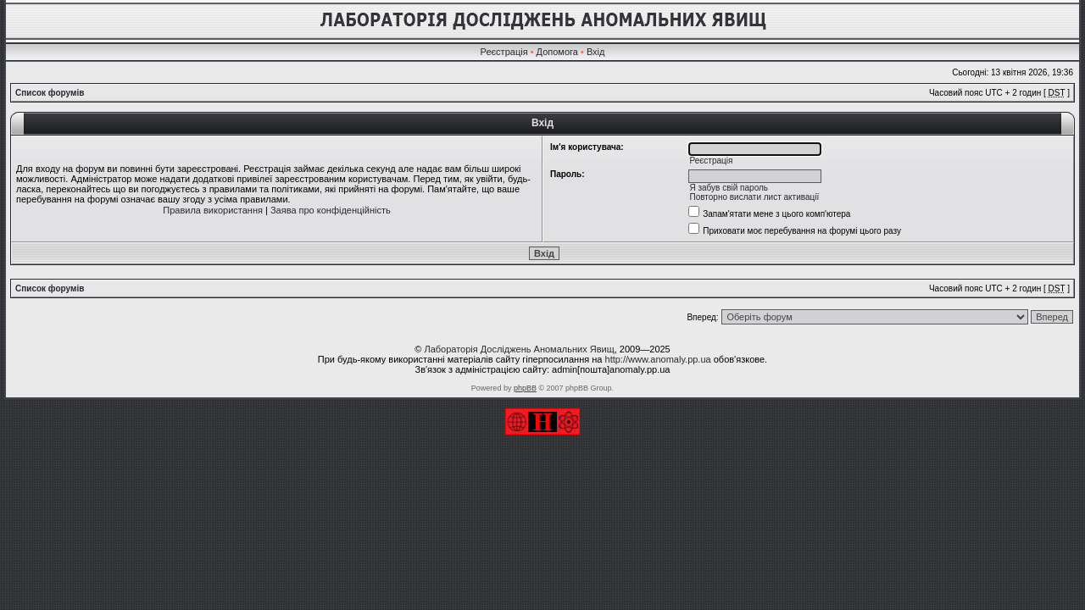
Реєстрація (504, 52)
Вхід (596, 52)
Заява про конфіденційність (330, 210)
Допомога (557, 52)
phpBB (525, 388)
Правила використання (213, 210)
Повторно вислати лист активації (754, 197)
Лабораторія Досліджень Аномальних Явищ (519, 349)
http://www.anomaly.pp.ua (658, 359)
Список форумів (49, 92)
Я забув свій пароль (728, 187)
